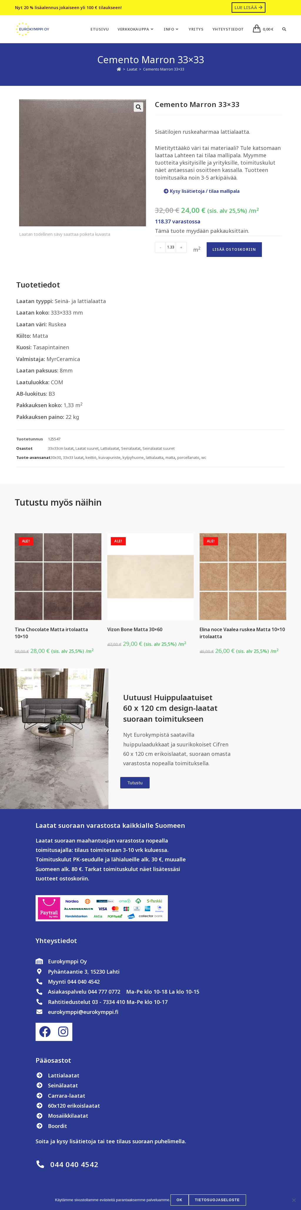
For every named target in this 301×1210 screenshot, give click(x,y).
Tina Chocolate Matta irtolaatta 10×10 (51, 633)
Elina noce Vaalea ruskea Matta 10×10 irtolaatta (242, 633)
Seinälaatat (131, 448)
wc (203, 457)
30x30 (56, 457)
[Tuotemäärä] (170, 247)
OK (180, 1200)
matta (170, 457)
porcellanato (188, 457)
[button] (138, 107)
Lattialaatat (110, 448)
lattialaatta (154, 457)
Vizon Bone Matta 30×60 (134, 629)
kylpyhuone (133, 457)
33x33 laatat (73, 457)
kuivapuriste (109, 457)
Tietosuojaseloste (217, 1200)
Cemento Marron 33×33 (163, 69)
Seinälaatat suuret (159, 448)
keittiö (91, 457)
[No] (294, 1200)
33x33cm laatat (60, 448)
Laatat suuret (87, 448)
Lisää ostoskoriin (234, 249)
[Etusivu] (119, 69)
